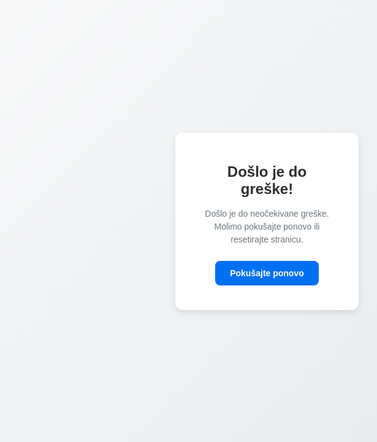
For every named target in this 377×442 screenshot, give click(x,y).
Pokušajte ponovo (267, 273)
